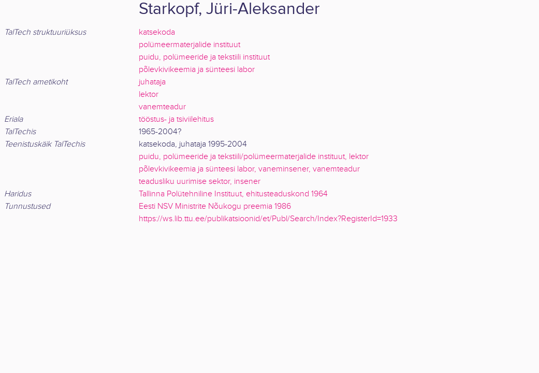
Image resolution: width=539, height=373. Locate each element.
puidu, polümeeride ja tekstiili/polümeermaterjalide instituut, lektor (254, 157)
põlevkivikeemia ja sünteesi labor (197, 70)
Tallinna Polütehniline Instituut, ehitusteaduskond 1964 (233, 194)
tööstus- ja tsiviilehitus (176, 119)
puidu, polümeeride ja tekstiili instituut (204, 57)
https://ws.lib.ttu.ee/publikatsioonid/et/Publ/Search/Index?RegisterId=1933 (268, 219)
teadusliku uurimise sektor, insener (199, 182)
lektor (148, 94)
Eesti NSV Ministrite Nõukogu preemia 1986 (215, 206)
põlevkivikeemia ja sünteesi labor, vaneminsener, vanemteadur (249, 169)
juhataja (152, 82)
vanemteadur (162, 107)
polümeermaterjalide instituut (189, 45)
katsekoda (157, 32)
